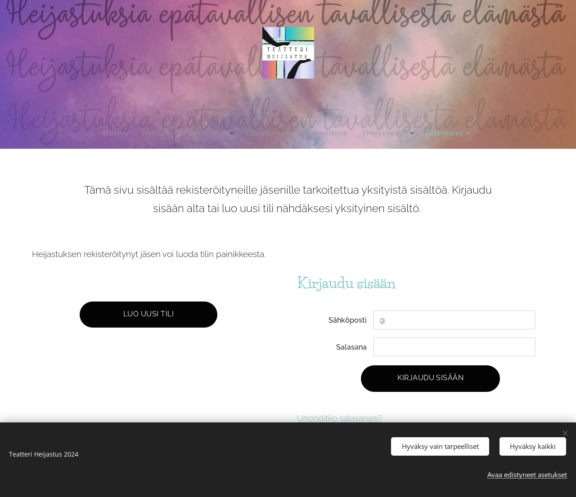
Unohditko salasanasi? (339, 418)
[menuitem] (113, 133)
